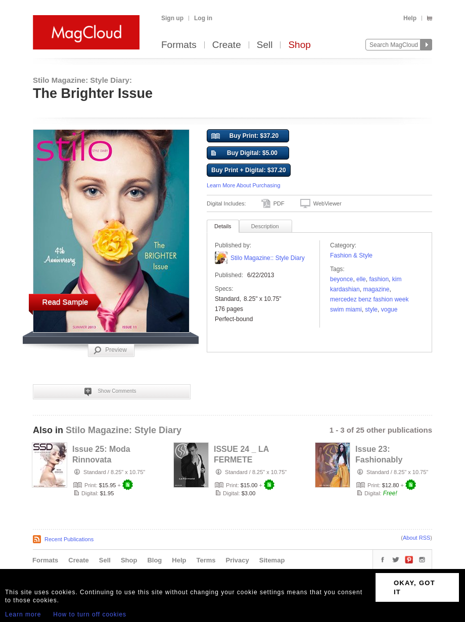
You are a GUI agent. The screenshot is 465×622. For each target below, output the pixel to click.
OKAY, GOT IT (414, 587)
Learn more (23, 614)
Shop (299, 45)
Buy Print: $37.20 (244, 136)
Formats (179, 45)
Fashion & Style (351, 255)
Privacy (237, 560)
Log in (203, 18)
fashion (379, 279)
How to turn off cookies (89, 614)
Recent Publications (69, 539)
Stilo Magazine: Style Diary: (82, 80)
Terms (205, 560)
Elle (361, 279)
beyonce (341, 279)
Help (409, 18)
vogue (389, 309)
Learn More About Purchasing (244, 185)
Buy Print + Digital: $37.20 (248, 170)
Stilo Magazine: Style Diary (123, 430)
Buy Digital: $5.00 (244, 153)
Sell (265, 45)
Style (371, 309)
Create (226, 45)
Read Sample (65, 301)
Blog (154, 560)
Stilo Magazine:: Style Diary (267, 258)
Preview (110, 350)
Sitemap (272, 560)
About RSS (416, 538)
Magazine (376, 289)
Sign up (172, 18)
